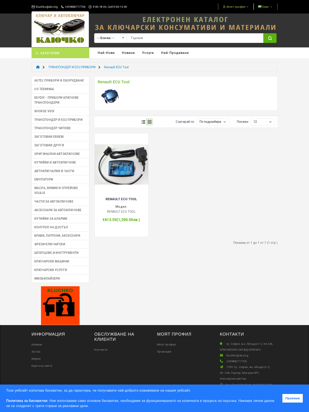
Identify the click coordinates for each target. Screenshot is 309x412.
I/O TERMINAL (44, 89)
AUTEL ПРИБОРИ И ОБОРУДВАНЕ (59, 80)
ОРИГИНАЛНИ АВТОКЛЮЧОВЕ (57, 154)
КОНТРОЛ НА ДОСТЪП (51, 227)
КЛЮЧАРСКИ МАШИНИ (51, 261)
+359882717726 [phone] (73, 7)
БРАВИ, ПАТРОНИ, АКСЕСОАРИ (57, 235)
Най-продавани (175, 53)
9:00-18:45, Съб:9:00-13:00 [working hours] (107, 7)
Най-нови (106, 53)
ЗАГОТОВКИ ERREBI (49, 136)
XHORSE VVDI (44, 111)
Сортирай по (185, 121)
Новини (128, 53)
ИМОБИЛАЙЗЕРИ (47, 278)
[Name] (270, 38)
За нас (36, 351)
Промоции (164, 351)
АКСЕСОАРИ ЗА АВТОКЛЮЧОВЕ (58, 210)
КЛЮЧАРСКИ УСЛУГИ (50, 270)
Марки (36, 358)
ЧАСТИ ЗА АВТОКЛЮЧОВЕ (53, 201)
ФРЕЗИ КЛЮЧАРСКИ (49, 244)
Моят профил (166, 344)
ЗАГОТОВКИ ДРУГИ (49, 145)
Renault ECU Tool (116, 67)
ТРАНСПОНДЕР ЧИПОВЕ (52, 128)
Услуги (148, 53)
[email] (45, 6)
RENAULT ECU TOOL (121, 199)
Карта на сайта (42, 365)
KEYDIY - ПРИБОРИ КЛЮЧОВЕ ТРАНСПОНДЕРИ (56, 100)
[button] (90, 406)
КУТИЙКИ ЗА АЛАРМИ (50, 218)
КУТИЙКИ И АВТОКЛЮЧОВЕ (55, 162)
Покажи (242, 121)
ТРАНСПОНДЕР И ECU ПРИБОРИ (71, 67)
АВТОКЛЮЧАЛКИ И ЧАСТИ (54, 171)
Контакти (100, 349)
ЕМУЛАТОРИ (43, 179)
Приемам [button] (292, 398)
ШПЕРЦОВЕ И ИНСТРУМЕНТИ (56, 252)
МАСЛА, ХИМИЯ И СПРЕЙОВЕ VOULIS (56, 190)
